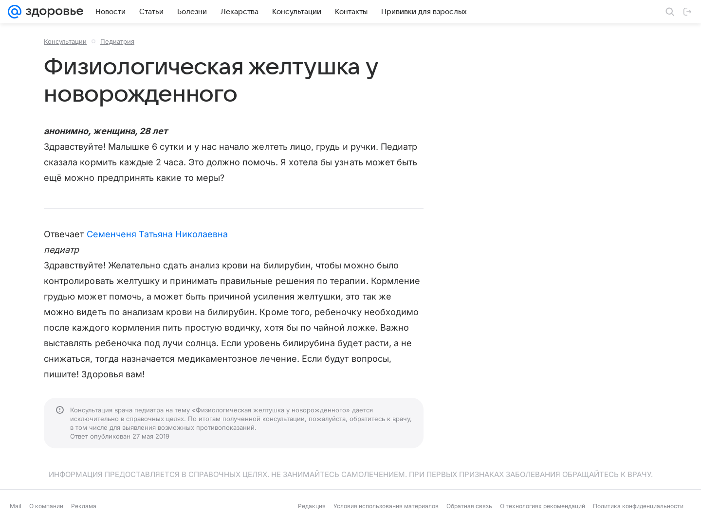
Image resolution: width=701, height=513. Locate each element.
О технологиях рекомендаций (542, 506)
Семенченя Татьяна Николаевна (157, 234)
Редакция (312, 506)
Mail (15, 506)
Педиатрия (117, 41)
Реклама (83, 506)
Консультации (65, 41)
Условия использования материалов (386, 506)
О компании (46, 506)
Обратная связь (469, 506)
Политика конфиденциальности (638, 506)
